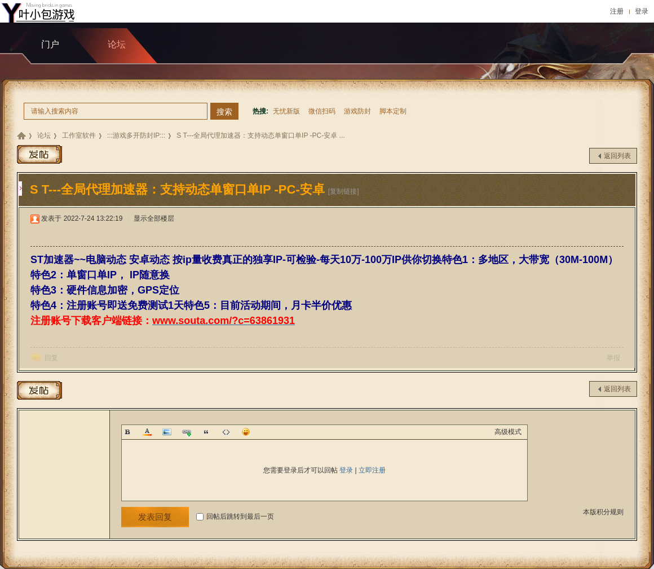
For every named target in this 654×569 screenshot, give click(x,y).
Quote (206, 431)
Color (147, 431)
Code (226, 431)
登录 (641, 11)
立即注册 (372, 470)
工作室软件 (79, 135)
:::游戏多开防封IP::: (136, 135)
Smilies (245, 431)
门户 (50, 44)
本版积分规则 (603, 512)
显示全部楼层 (154, 218)
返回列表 (617, 156)
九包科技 (21, 136)
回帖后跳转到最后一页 (235, 516)
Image (167, 431)
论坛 (44, 135)
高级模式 (508, 432)
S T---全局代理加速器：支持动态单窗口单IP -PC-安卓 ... (260, 135)
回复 (51, 358)
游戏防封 (357, 111)
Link (186, 431)
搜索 (224, 111)
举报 (613, 358)
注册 (617, 11)
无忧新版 (286, 111)
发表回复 (155, 517)
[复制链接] (343, 191)
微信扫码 (321, 111)
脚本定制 (392, 111)
